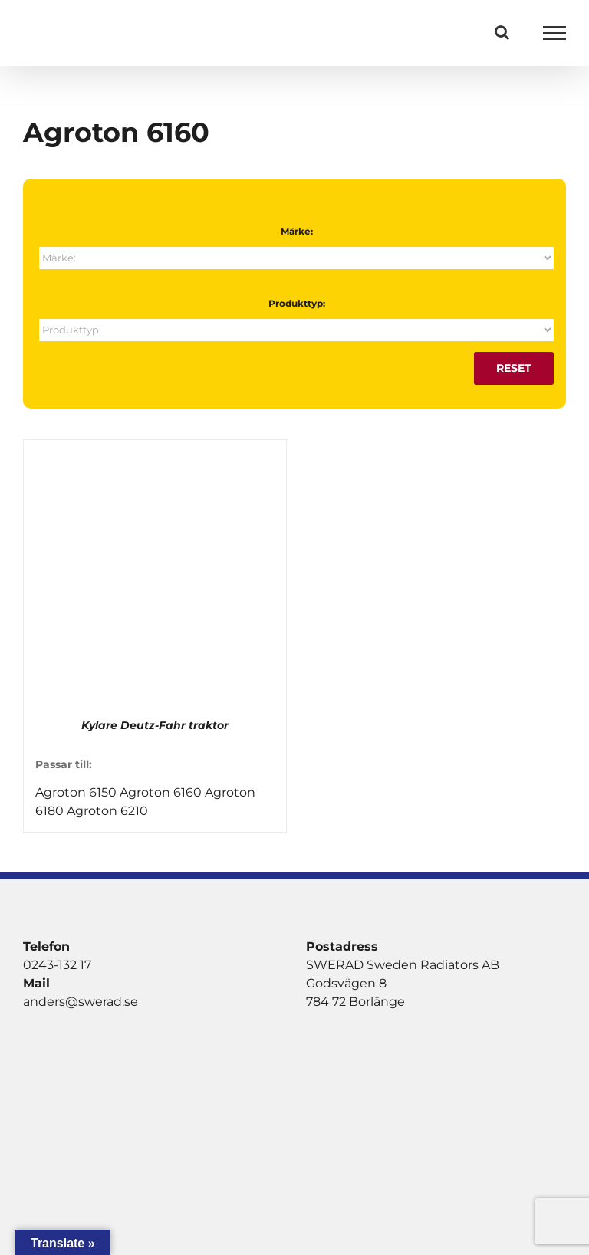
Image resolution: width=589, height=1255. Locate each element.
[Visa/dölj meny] (555, 33)
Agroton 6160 (161, 792)
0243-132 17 (57, 965)
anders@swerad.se (80, 1001)
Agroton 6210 (107, 810)
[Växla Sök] (502, 32)
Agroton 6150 (76, 792)
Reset (513, 368)
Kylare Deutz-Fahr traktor (155, 725)
